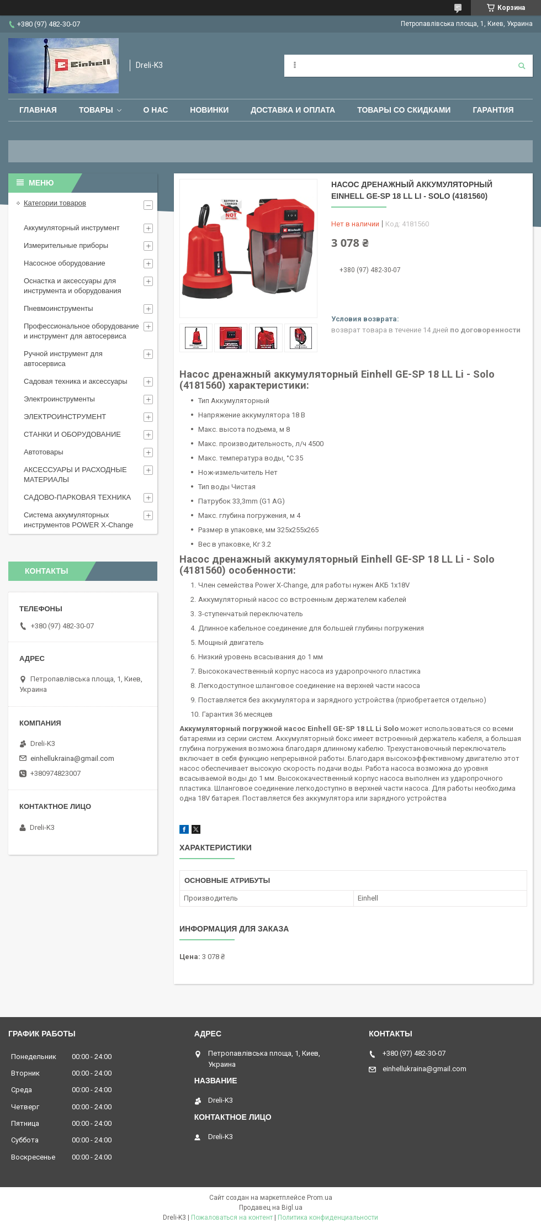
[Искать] (522, 66)
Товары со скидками (403, 109)
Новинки (209, 109)
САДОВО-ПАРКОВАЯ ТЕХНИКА (77, 497)
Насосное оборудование (64, 263)
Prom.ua (319, 1197)
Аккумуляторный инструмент (72, 228)
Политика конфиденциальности (328, 1217)
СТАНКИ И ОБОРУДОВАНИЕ (72, 434)
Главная (38, 109)
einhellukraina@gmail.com (72, 758)
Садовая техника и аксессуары (76, 381)
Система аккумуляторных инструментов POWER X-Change (79, 520)
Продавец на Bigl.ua (271, 1207)
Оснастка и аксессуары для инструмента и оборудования (72, 286)
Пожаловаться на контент (232, 1217)
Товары (96, 109)
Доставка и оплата (293, 109)
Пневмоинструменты (58, 308)
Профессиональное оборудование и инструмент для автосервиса (81, 331)
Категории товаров (55, 203)
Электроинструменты (59, 399)
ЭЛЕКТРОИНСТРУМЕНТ (65, 416)
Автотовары (43, 452)
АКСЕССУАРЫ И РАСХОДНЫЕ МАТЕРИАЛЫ (75, 474)
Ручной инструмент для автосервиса (63, 359)
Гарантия (493, 109)
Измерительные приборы (66, 245)
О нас (156, 109)
